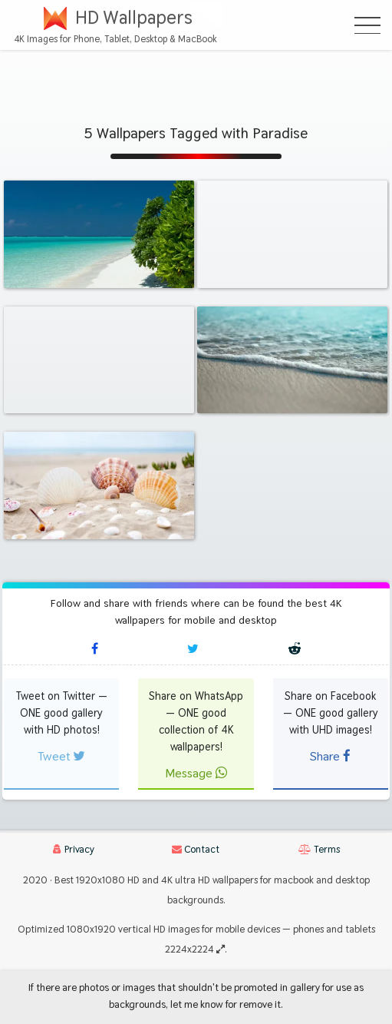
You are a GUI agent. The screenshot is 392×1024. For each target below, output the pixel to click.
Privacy (73, 849)
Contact (195, 849)
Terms (319, 849)
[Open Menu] (367, 25)
